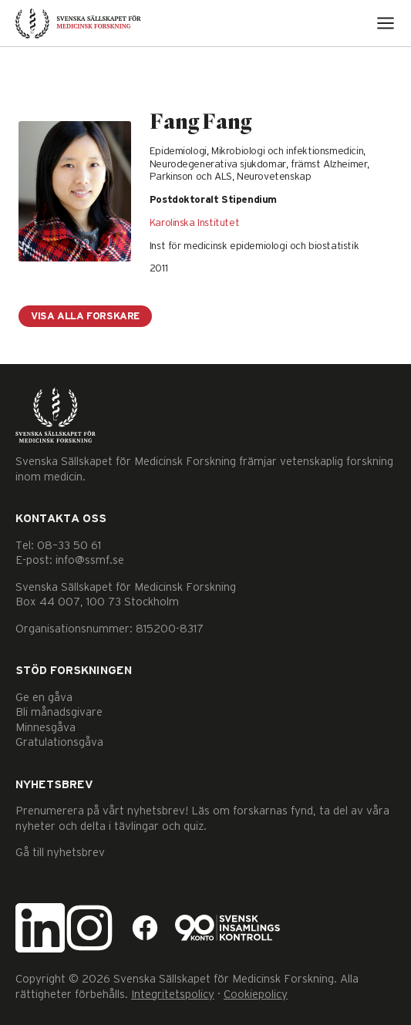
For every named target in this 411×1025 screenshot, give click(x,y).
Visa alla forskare (85, 317)
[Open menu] (386, 23)
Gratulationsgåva (59, 742)
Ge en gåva (43, 697)
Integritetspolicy (172, 994)
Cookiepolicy (256, 994)
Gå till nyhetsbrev (60, 852)
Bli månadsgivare (59, 712)
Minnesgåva (45, 727)
